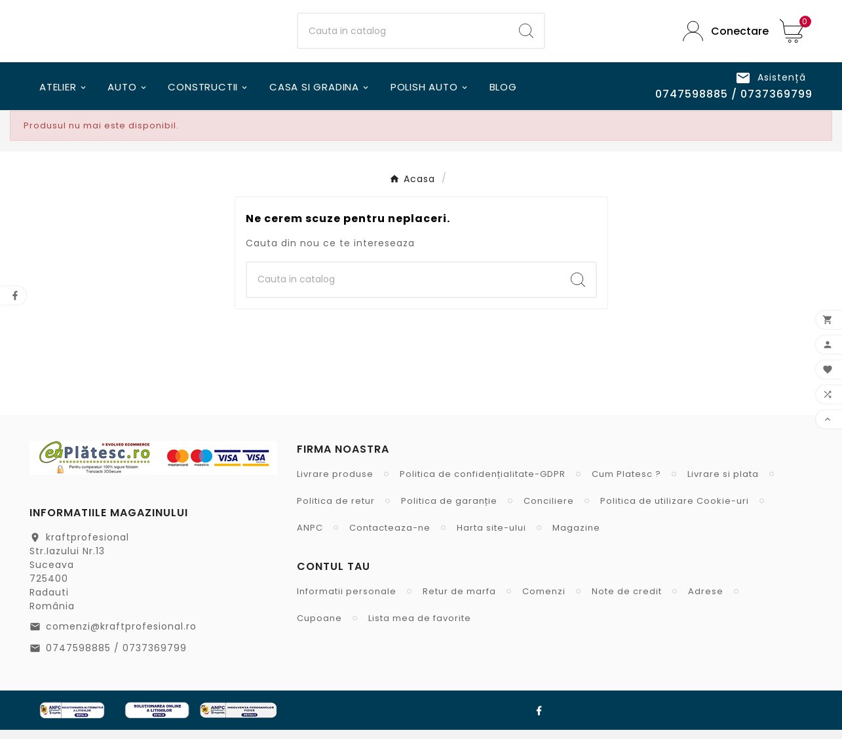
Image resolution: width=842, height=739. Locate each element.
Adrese (705, 600)
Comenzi (543, 600)
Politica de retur (336, 510)
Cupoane (319, 627)
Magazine (576, 537)
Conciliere (549, 510)
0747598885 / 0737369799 (116, 657)
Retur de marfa (459, 600)
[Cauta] (403, 36)
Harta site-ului (491, 537)
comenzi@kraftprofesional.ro (121, 635)
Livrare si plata (723, 483)
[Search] (526, 36)
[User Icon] (721, 36)
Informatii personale (346, 600)
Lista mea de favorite (419, 627)
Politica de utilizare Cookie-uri (674, 510)
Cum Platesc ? (626, 483)
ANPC (310, 537)
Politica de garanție (449, 510)
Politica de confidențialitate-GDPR (482, 483)
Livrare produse (335, 483)
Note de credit (627, 600)
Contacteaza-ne (390, 537)
